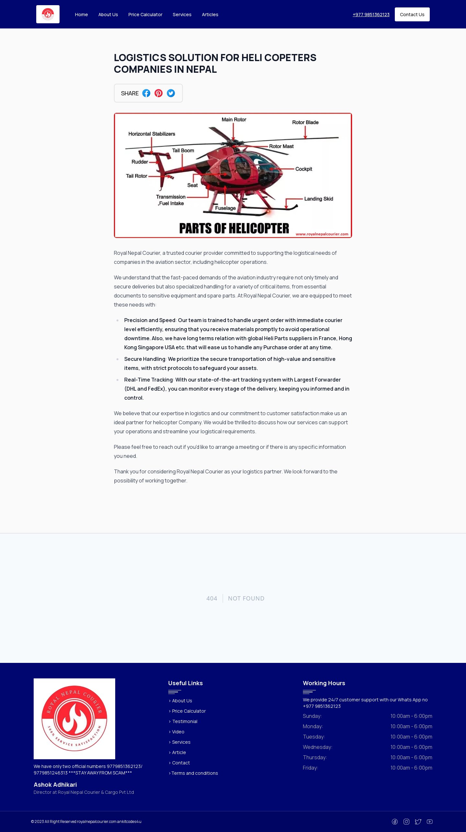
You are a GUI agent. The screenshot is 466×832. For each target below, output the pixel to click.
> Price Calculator (187, 711)
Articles (210, 14)
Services (182, 14)
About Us (108, 14)
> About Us (180, 700)
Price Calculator (145, 14)
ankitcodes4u (129, 821)
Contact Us (412, 14)
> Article (177, 752)
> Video (176, 732)
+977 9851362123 (371, 14)
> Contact (179, 763)
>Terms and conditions (193, 773)
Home (81, 14)
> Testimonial (182, 721)
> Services (179, 742)
